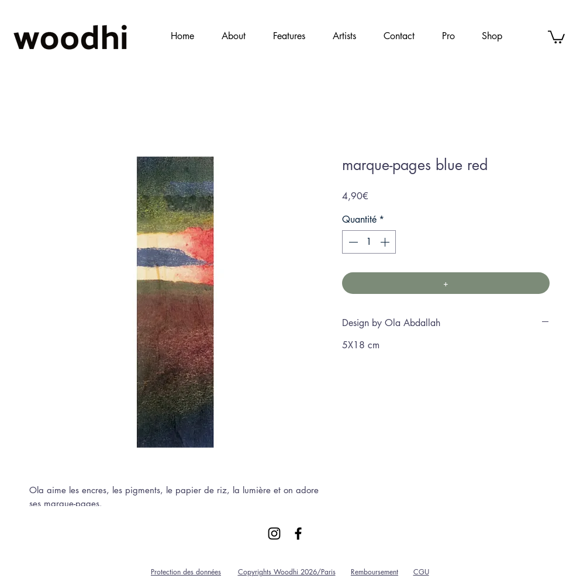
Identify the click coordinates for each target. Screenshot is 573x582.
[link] (556, 36)
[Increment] (386, 242)
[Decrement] (352, 242)
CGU (421, 572)
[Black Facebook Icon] (298, 533)
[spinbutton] (369, 242)
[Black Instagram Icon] (274, 533)
